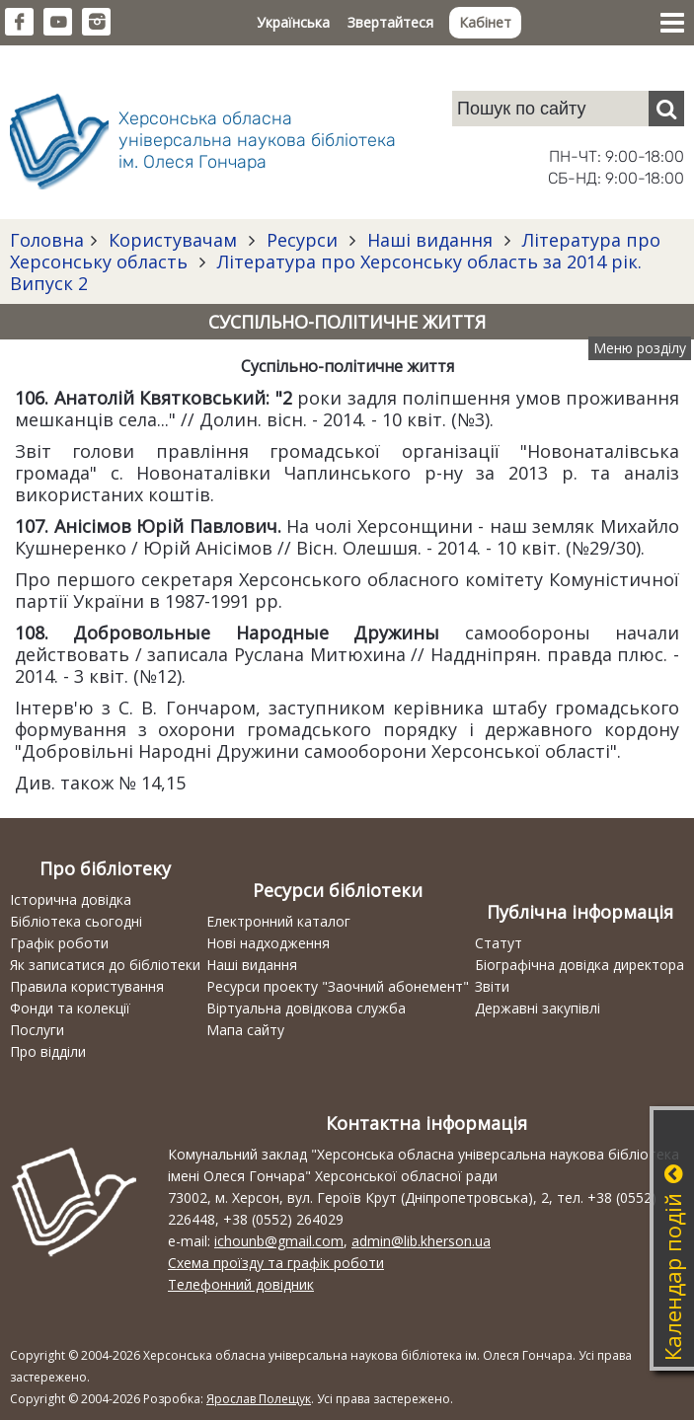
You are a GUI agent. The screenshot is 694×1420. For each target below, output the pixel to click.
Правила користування (87, 986)
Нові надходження (268, 943)
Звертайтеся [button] (390, 22)
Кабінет (485, 22)
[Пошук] (666, 108)
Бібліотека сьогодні (76, 921)
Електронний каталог (278, 921)
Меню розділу (639, 347)
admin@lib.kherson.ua (421, 1241)
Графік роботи (59, 943)
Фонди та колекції (70, 1008)
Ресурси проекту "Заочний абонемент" (337, 986)
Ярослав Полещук (258, 1398)
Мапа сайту (245, 1029)
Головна (47, 240)
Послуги (37, 1029)
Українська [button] (293, 22)
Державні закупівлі (537, 1008)
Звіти (492, 986)
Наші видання (430, 240)
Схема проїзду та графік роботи (276, 1262)
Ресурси (302, 240)
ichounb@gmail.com (279, 1241)
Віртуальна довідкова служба (306, 1008)
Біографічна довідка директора (579, 964)
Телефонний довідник (241, 1284)
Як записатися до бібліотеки (105, 964)
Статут (498, 943)
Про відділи (48, 1051)
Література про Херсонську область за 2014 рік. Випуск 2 (326, 272)
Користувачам (173, 240)
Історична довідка (70, 899)
